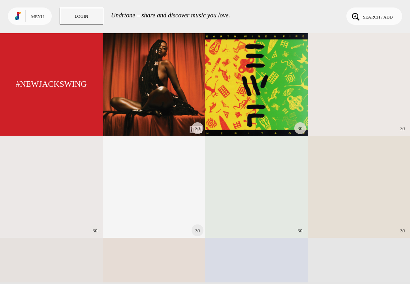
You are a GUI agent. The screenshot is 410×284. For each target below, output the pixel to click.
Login (81, 16)
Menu (37, 16)
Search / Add (371, 16)
